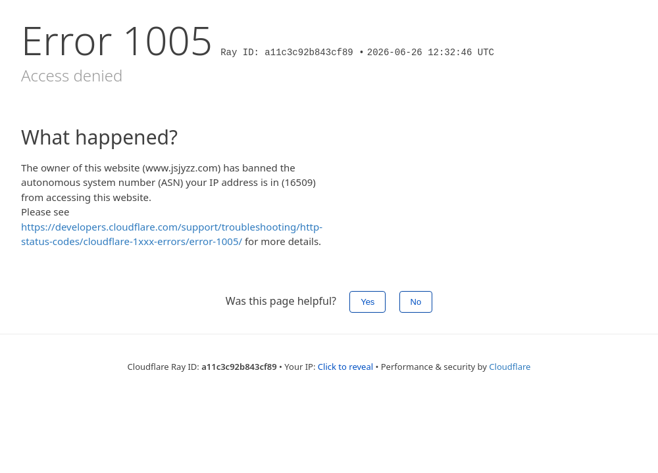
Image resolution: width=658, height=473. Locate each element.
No (416, 302)
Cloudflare (509, 366)
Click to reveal (345, 366)
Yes (367, 302)
